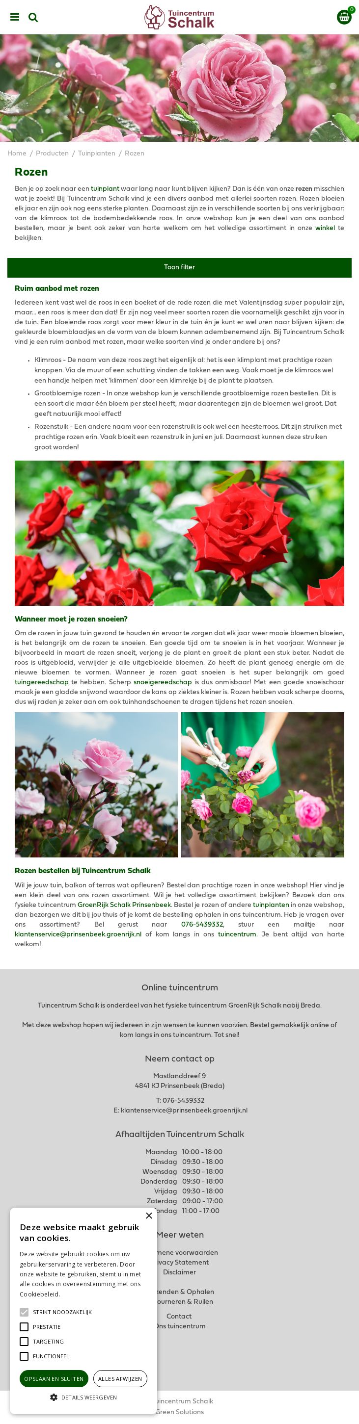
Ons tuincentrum (180, 1326)
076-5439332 (202, 925)
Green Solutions (179, 1412)
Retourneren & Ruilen (179, 1302)
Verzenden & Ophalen (179, 1292)
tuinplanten (271, 905)
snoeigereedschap (163, 682)
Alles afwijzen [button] (120, 1378)
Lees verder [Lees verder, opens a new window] (78, 1294)
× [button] (148, 1216)
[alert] (83, 1311)
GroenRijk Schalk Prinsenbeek (124, 905)
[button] (62, 1312)
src (33, 17)
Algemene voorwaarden (179, 1253)
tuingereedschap (42, 682)
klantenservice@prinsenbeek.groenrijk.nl (78, 935)
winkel (325, 228)
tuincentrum (237, 935)
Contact (179, 1317)
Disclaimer (179, 1272)
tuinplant (105, 189)
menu (14, 17)
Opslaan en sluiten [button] (53, 1378)
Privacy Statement (179, 1263)
